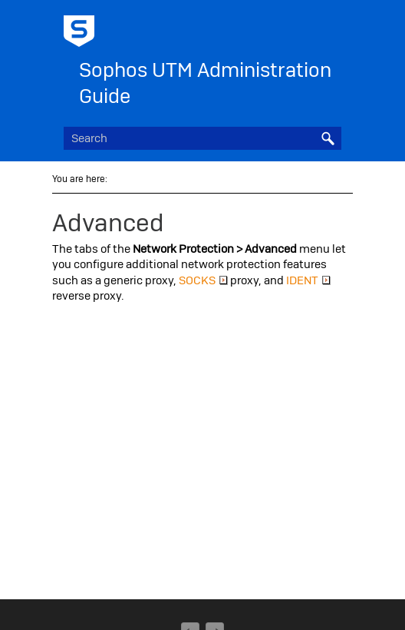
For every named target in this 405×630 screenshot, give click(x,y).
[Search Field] (202, 138)
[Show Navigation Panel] (332, 26)
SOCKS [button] (203, 280)
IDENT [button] (308, 280)
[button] (327, 138)
